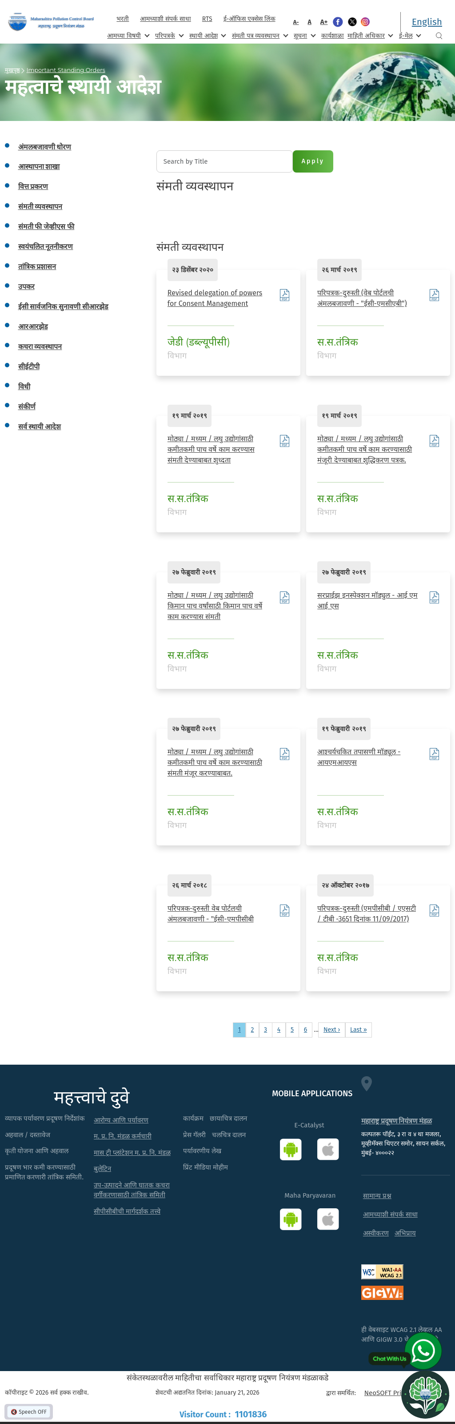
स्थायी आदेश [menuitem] (207, 35)
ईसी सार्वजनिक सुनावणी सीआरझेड (63, 306)
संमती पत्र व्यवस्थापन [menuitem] (259, 35)
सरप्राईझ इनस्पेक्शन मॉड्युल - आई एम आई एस (367, 600)
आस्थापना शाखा (39, 166)
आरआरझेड (33, 326)
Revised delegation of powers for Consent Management (215, 298)
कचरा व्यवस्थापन (40, 346)
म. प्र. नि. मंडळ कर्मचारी (123, 1136)
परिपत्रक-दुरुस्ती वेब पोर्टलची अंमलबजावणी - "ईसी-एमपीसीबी (211, 913)
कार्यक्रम (193, 1118)
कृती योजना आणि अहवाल (37, 1151)
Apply (313, 161)
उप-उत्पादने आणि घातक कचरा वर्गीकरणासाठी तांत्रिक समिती (132, 1190)
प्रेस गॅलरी (194, 1135)
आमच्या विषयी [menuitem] (127, 35)
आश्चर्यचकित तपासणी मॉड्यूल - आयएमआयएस (358, 757)
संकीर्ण (27, 406)
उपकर (26, 286)
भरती (122, 19)
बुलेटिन (102, 1169)
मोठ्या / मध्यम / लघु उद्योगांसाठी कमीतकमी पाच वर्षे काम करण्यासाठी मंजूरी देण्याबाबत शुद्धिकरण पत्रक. (364, 449)
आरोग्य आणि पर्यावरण (121, 1120)
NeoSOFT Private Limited (401, 1393)
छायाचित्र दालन (228, 1118)
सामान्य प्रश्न (377, 1196)
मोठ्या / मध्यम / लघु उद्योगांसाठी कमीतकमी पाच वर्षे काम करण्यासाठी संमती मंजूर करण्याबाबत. (215, 762)
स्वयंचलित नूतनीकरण (45, 246)
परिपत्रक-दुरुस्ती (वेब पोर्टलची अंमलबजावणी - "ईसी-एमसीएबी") (362, 298)
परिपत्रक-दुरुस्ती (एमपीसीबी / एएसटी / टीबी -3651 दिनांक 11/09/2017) (366, 913)
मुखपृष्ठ (12, 69)
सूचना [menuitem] (303, 35)
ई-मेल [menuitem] (409, 35)
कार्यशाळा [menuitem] (332, 36)
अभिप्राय (405, 1233)
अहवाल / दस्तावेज (28, 1135)
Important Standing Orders (66, 69)
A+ (324, 22)
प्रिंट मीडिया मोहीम (205, 1167)
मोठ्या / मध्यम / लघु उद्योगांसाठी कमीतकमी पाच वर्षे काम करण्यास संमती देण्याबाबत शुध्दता (211, 449)
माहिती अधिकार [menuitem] (369, 35)
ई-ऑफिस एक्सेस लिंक (249, 19)
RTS (207, 19)
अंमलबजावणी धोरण (45, 147)
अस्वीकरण (376, 1233)
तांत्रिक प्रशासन (37, 266)
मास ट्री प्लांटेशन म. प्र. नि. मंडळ (132, 1153)
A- (296, 22)
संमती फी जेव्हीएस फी (46, 226)
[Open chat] (425, 1394)
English (427, 22)
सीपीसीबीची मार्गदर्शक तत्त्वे (127, 1211)
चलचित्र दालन (229, 1135)
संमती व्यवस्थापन (40, 206)
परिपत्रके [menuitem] (168, 35)
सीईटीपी (29, 366)
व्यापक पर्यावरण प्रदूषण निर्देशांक (45, 1118)
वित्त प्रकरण (33, 186)
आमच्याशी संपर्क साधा (165, 19)
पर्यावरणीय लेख (202, 1151)
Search (439, 35)
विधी (24, 386)
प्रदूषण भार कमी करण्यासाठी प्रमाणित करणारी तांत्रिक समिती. (44, 1172)
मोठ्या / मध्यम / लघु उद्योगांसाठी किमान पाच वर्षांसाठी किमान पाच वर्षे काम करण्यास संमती (215, 606)
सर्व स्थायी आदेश (39, 426)
